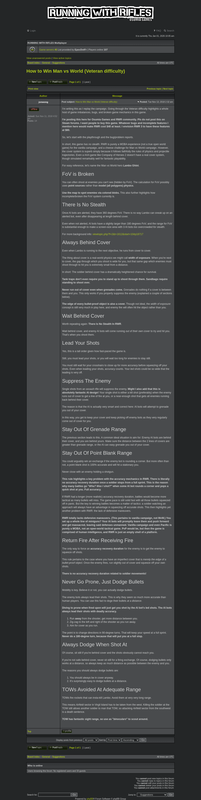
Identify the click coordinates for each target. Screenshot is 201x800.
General (46, 63)
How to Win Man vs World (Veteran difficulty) (75, 71)
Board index (33, 63)
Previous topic (154, 89)
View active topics (62, 58)
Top (29, 731)
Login (31, 30)
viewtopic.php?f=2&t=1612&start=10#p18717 (118, 234)
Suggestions (58, 63)
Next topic (168, 89)
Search (169, 30)
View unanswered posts (38, 58)
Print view (33, 89)
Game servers (48, 49)
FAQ (157, 30)
